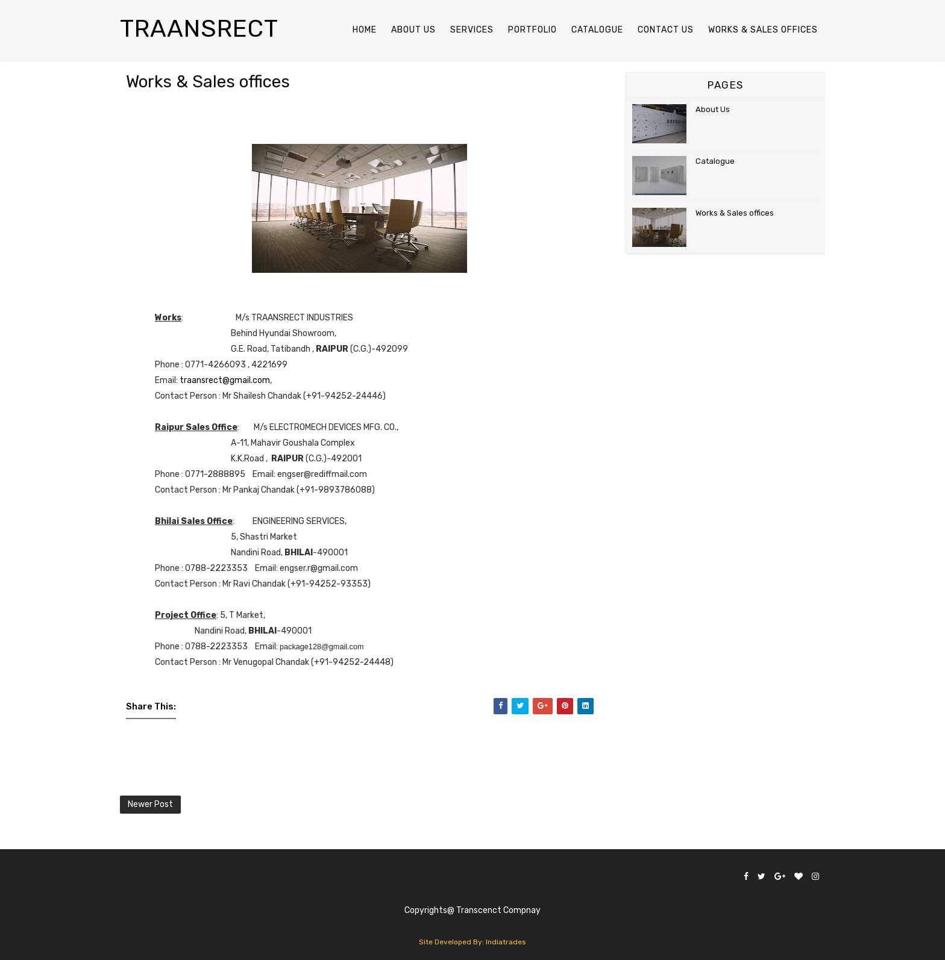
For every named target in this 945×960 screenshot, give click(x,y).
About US (413, 30)
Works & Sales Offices (763, 30)
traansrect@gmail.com (225, 380)
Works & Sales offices (734, 212)
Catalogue (597, 30)
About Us (712, 109)
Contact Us (666, 30)
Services (472, 30)
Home (365, 30)
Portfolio (532, 30)
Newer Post (150, 804)
